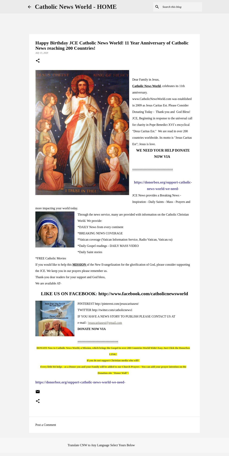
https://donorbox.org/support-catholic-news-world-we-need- (80, 382)
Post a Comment (45, 424)
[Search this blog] (181, 7)
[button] (37, 61)
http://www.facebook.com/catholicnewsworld (143, 293)
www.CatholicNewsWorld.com (151, 99)
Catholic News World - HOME (76, 6)
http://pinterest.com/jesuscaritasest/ (117, 303)
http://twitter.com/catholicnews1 (112, 310)
